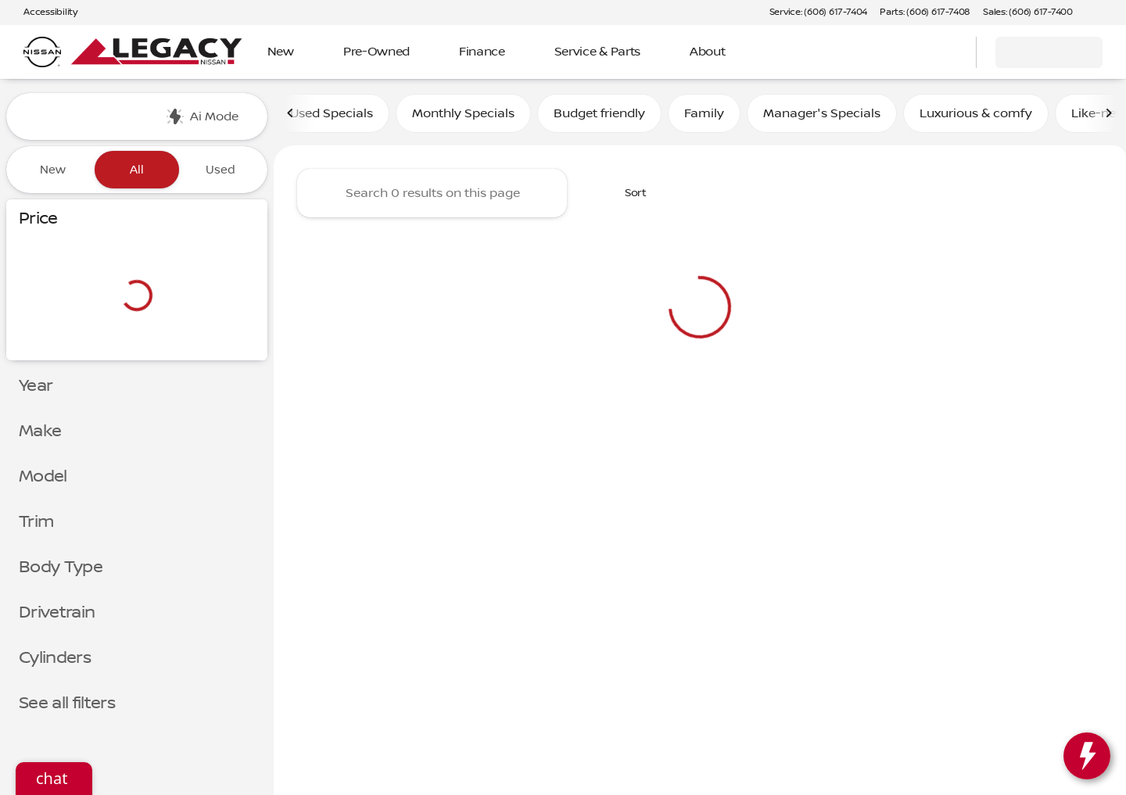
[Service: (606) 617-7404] (818, 12)
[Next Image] (1109, 116)
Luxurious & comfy (976, 116)
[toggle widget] (1086, 755)
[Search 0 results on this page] (432, 196)
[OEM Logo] (42, 52)
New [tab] (53, 170)
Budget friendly (599, 116)
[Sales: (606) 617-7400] (1028, 12)
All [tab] (137, 170)
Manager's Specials (821, 116)
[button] (1107, 12)
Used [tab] (220, 170)
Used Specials (331, 116)
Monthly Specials (463, 116)
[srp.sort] (627, 196)
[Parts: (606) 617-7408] (925, 12)
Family (704, 116)
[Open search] (944, 52)
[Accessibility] (43, 12)
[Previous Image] (291, 116)
